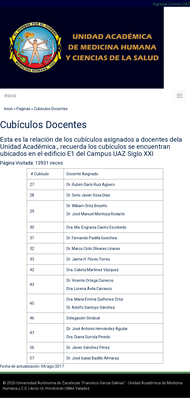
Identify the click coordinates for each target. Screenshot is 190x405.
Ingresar (160, 4)
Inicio (10, 95)
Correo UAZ (180, 4)
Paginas (23, 109)
